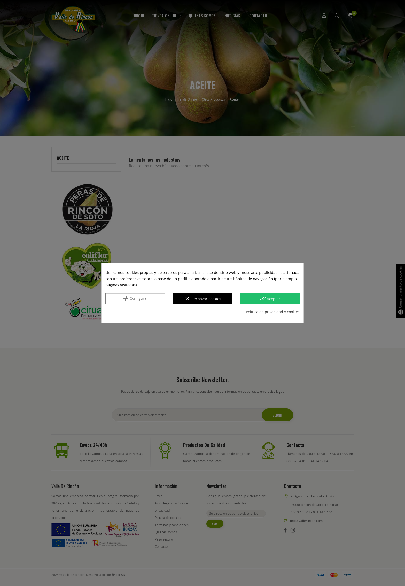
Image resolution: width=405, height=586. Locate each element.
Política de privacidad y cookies (273, 312)
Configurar (135, 299)
